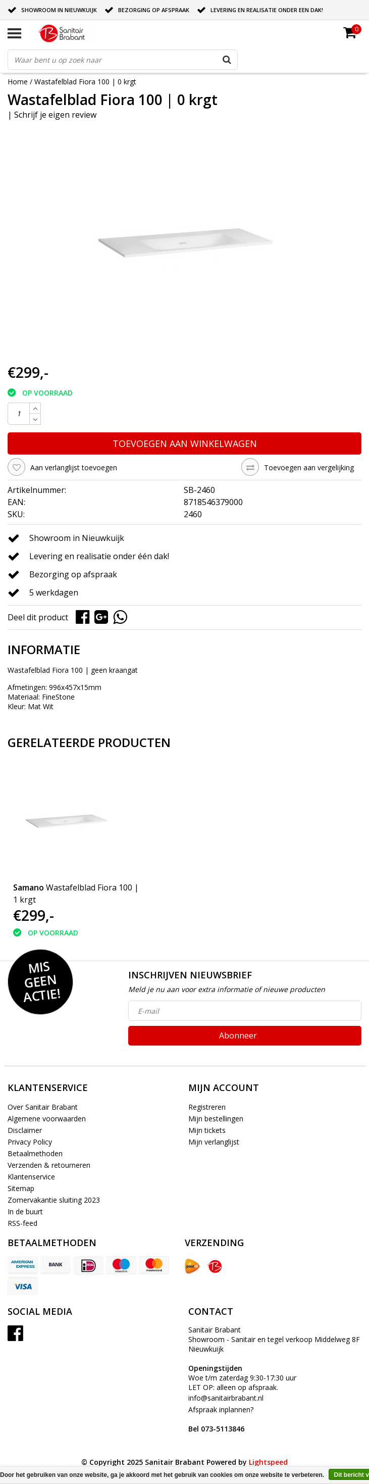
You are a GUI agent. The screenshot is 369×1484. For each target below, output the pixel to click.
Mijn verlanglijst (213, 1142)
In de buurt (25, 1211)
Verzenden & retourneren (49, 1165)
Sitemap (21, 1188)
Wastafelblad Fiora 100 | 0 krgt (85, 81)
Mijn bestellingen (215, 1118)
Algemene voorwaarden (47, 1118)
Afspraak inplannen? (220, 1419)
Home (18, 81)
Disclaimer (25, 1130)
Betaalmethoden (35, 1153)
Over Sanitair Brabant (43, 1107)
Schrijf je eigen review (55, 114)
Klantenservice (31, 1176)
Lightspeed (268, 1462)
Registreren (207, 1107)
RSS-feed (22, 1223)
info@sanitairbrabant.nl (225, 1398)
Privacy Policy (30, 1142)
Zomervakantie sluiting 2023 (54, 1200)
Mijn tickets (207, 1130)
